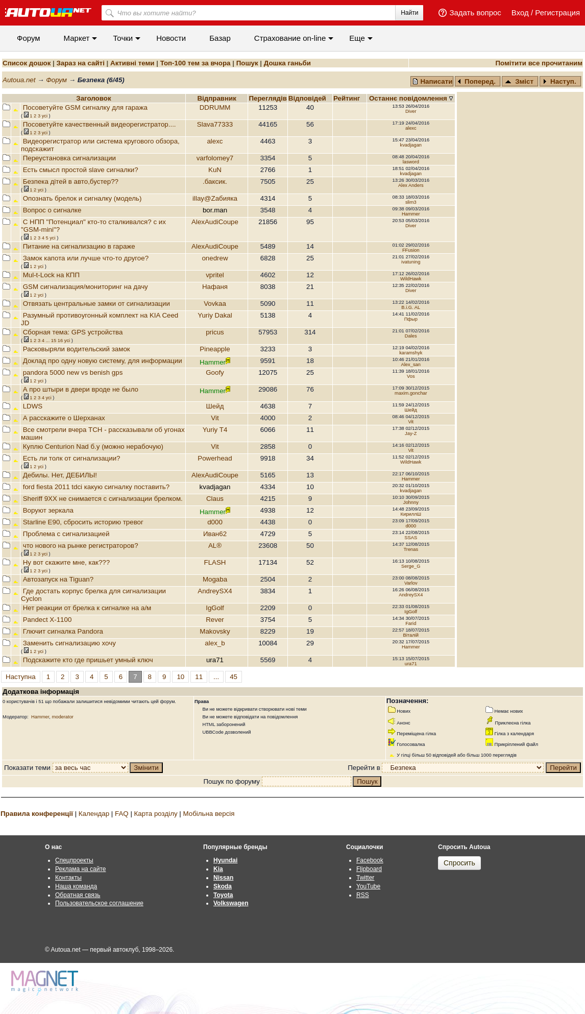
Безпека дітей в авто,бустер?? (70, 181)
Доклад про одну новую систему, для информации (102, 361)
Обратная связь (77, 895)
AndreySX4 (215, 591)
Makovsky (215, 631)
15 (53, 340)
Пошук (247, 63)
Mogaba (215, 579)
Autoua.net (19, 80)
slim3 (411, 202)
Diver (411, 111)
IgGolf (215, 608)
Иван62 (215, 534)
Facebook (369, 860)
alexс (411, 128)
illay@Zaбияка (214, 198)
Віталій (411, 635)
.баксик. (215, 181)
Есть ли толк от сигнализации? (71, 458)
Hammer (411, 213)
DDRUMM (215, 107)
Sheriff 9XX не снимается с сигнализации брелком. (103, 498)
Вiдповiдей (308, 98)
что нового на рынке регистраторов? (80, 545)
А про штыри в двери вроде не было (80, 389)
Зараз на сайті (80, 63)
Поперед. (476, 81)
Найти (409, 12)
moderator (63, 716)
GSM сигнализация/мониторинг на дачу (85, 287)
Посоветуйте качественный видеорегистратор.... (99, 124)
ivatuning (410, 261)
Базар (220, 38)
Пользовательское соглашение (99, 903)
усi (44, 115)
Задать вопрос (475, 12)
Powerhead (215, 458)
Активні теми (132, 63)
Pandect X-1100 (47, 619)
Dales (411, 336)
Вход (520, 12)
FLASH (215, 562)
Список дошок (27, 63)
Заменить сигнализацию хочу (69, 643)
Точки (123, 38)
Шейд (215, 406)
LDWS (33, 406)
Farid (410, 623)
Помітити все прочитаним (538, 63)
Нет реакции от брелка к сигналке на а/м (87, 608)
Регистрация (557, 12)
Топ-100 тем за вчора (195, 63)
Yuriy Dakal (215, 315)
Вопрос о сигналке (52, 210)
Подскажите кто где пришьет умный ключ (88, 660)
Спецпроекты (74, 860)
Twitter (365, 877)
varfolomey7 (215, 158)
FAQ (122, 813)
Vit (214, 418)
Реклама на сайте (80, 869)
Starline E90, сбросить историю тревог (83, 522)
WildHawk (410, 278)
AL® (215, 545)
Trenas (410, 549)
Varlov (411, 583)
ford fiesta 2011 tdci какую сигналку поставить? (96, 487)
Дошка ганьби (287, 63)
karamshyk (410, 352)
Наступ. (559, 81)
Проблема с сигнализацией (66, 534)
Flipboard (369, 869)
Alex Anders (411, 185)
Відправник (216, 98)
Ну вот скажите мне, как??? (66, 562)
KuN (215, 170)
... (47, 340)
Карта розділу (156, 813)
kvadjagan (411, 145)
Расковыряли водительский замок (76, 349)
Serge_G (410, 566)
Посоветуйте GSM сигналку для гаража (85, 107)
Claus (215, 498)
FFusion (411, 250)
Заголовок (93, 98)
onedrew (215, 258)
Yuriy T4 (215, 429)
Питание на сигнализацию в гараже (79, 246)
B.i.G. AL (410, 307)
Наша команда (76, 886)
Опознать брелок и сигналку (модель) (82, 198)
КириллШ (411, 514)
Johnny (411, 502)
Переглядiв (267, 98)
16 (60, 340)
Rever (215, 619)
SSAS (410, 537)
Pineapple (215, 349)
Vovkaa (215, 303)
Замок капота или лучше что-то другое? (86, 258)
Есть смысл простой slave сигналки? (80, 170)
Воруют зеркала (48, 510)
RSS (362, 895)
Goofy (215, 372)
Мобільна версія (208, 813)
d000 (215, 522)
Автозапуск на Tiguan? (58, 579)
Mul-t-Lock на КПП (51, 275)
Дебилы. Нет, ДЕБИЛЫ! (60, 475)
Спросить (459, 863)
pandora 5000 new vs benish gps (73, 372)
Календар (94, 813)
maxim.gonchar (411, 393)
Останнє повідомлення (409, 98)
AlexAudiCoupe (214, 222)
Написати (432, 81)
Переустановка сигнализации (69, 158)
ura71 (411, 663)
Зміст (519, 81)
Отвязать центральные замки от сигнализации (96, 303)
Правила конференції (37, 813)
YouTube (368, 886)
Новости (171, 38)
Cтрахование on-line (290, 38)
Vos (411, 376)
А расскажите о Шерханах (64, 418)
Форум (28, 38)
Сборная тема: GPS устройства (73, 332)
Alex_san (411, 364)
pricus (215, 332)
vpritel (215, 275)
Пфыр (411, 319)
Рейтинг (347, 98)
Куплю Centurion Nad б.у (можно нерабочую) (93, 446)
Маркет (77, 38)
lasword (411, 161)
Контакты (68, 877)
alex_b (215, 643)
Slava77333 (215, 124)
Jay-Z (411, 433)
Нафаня (215, 287)
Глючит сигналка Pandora (63, 631)
